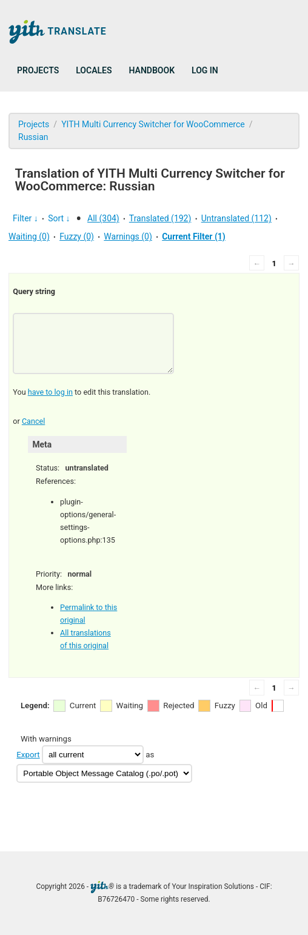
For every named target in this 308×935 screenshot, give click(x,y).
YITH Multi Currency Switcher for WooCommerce (153, 124)
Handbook (152, 70)
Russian (33, 137)
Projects (38, 70)
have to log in (50, 392)
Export (27, 754)
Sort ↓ (59, 218)
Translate (57, 32)
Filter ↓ (25, 218)
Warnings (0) (128, 236)
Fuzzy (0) (76, 236)
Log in (205, 70)
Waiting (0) (29, 236)
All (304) (103, 218)
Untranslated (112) (236, 218)
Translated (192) (160, 218)
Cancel (33, 421)
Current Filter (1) (194, 236)
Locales (94, 70)
